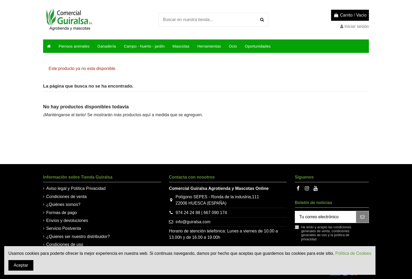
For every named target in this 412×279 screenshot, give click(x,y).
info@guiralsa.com (193, 222)
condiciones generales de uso (325, 233)
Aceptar (21, 265)
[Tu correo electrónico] (325, 216)
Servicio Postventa (63, 228)
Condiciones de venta (66, 196)
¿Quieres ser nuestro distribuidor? (78, 236)
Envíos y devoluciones (67, 220)
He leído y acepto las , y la (326, 233)
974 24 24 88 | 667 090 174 (201, 212)
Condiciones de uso (64, 244)
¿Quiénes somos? (63, 204)
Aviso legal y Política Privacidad (76, 188)
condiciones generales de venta (326, 229)
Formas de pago (61, 212)
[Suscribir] (362, 216)
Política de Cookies (353, 253)
